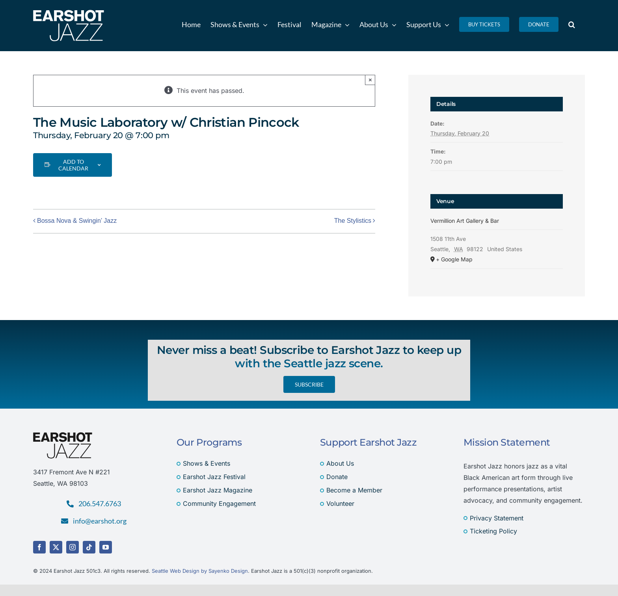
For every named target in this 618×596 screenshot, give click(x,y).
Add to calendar (73, 165)
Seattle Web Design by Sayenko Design (200, 571)
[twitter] (56, 547)
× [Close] (370, 79)
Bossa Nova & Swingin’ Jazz (77, 220)
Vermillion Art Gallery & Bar (464, 220)
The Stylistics (352, 220)
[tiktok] (89, 547)
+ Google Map (454, 259)
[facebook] (39, 547)
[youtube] (105, 547)
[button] (571, 24)
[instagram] (72, 547)
